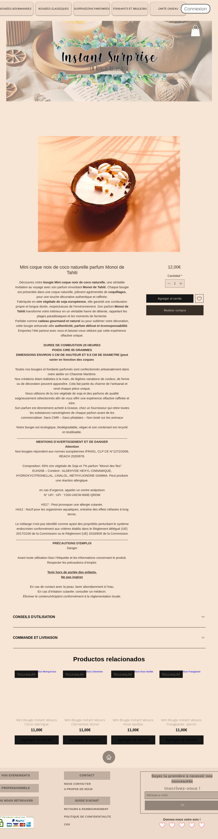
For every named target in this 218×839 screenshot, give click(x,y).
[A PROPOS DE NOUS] (80, 789)
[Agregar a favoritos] (199, 298)
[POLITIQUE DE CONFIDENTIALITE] (94, 816)
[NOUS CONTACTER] (79, 784)
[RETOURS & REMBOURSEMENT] (93, 809)
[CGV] (68, 824)
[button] (87, 775)
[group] (109, 707)
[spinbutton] (174, 283)
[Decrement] (168, 283)
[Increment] (181, 283)
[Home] (108, 757)
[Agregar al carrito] (37, 739)
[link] (195, 30)
